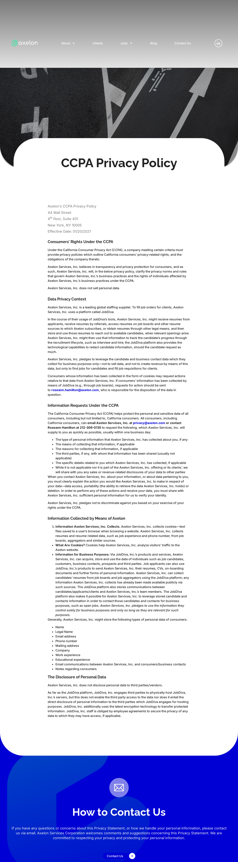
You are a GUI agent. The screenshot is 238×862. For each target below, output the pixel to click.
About (68, 43)
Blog (153, 43)
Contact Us (182, 43)
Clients (98, 43)
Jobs (126, 43)
